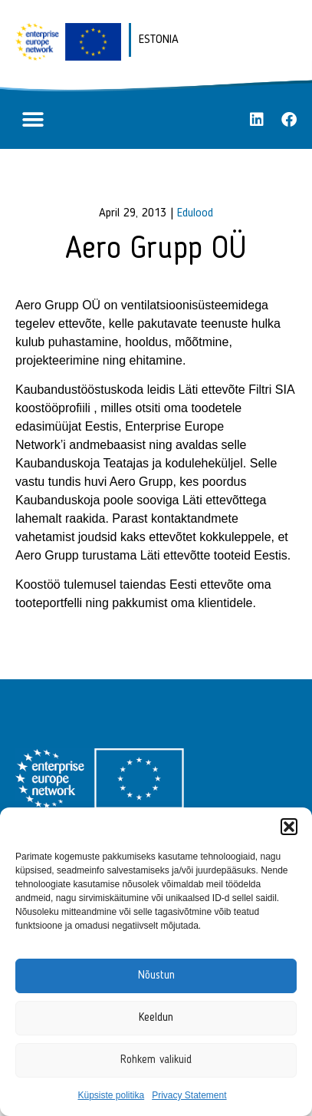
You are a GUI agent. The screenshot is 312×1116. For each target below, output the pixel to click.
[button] (289, 826)
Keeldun (156, 1018)
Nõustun (156, 976)
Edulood (195, 213)
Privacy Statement (189, 1095)
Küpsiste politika (110, 1095)
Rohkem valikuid (156, 1060)
